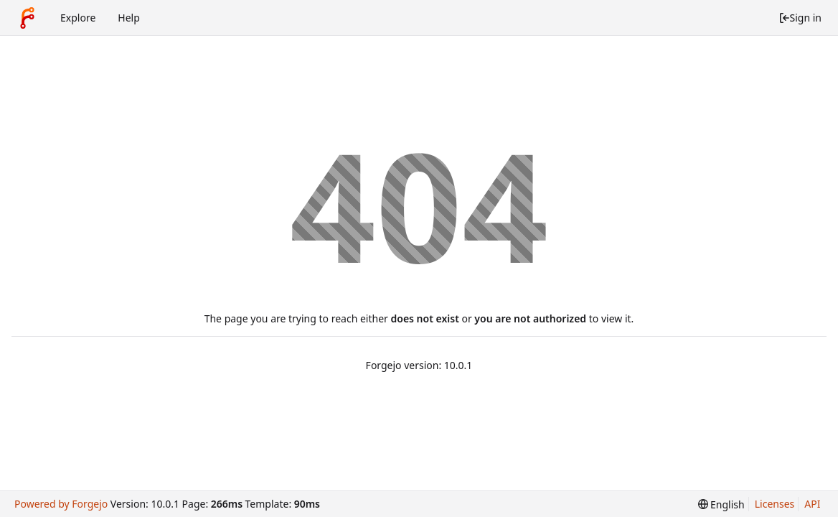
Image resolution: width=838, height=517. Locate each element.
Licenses (775, 504)
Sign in (799, 17)
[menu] (721, 504)
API (812, 504)
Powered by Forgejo (61, 504)
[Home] (27, 18)
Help (129, 17)
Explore (77, 17)
